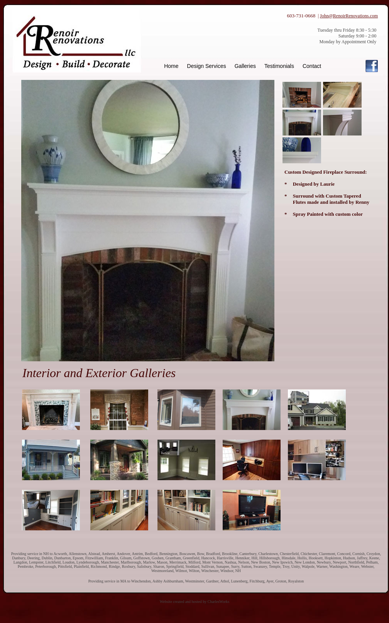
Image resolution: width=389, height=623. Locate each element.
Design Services (206, 66)
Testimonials (279, 66)
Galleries (245, 66)
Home (171, 66)
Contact (312, 66)
